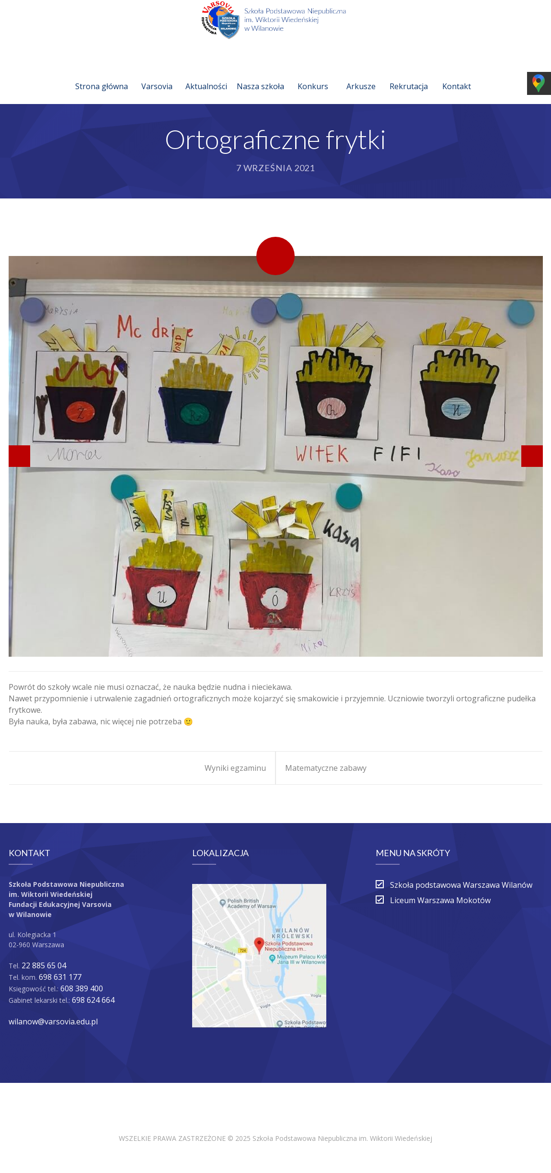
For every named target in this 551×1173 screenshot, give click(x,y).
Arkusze (361, 75)
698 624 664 (93, 1000)
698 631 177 (60, 977)
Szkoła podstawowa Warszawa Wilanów (461, 885)
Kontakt (456, 75)
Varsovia (156, 75)
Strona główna (101, 75)
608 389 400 (81, 988)
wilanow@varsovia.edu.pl (53, 1021)
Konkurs (313, 75)
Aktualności (206, 75)
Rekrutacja (409, 75)
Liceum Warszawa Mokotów (440, 900)
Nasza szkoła (260, 75)
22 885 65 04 (44, 965)
